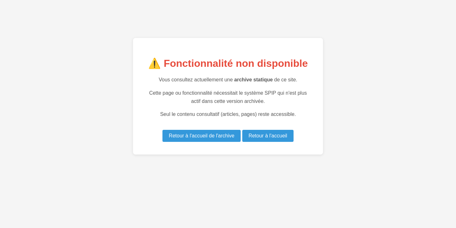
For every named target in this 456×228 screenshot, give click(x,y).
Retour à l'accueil (268, 135)
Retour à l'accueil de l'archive (201, 135)
